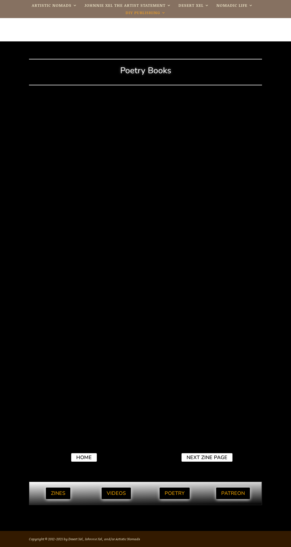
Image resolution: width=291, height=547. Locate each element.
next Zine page (207, 457)
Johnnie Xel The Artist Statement (124, 5)
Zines (58, 493)
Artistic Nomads (51, 5)
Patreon (233, 493)
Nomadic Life (231, 5)
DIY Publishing (143, 13)
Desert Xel (190, 5)
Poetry (175, 493)
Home (84, 457)
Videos (116, 493)
